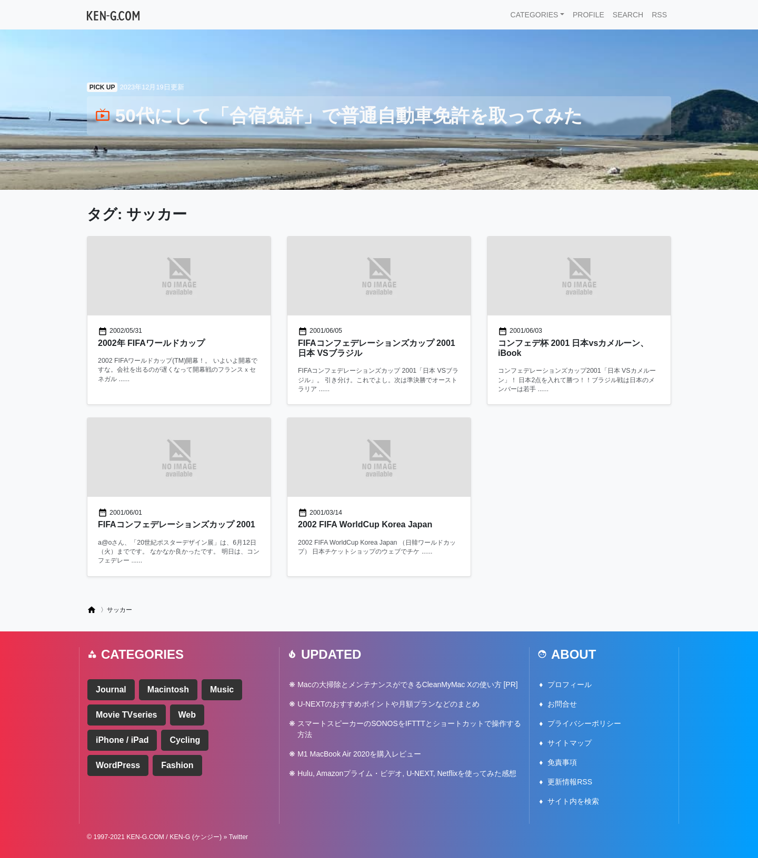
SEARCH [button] (628, 15)
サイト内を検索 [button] (573, 801)
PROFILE (588, 15)
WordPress (118, 765)
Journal (111, 689)
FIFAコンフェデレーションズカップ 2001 (176, 524)
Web (187, 714)
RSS (659, 15)
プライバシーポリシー (584, 723)
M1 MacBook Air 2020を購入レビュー (359, 754)
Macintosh (168, 689)
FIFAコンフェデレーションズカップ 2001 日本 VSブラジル (376, 348)
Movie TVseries (126, 714)
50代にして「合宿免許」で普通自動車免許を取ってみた (339, 115)
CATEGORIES (534, 15)
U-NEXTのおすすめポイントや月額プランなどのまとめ (388, 704)
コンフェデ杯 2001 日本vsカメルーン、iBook (573, 348)
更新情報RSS (569, 782)
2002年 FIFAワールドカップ (151, 343)
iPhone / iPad (122, 740)
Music (222, 689)
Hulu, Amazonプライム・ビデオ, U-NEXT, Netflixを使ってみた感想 (406, 773)
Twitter (238, 837)
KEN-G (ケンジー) (195, 837)
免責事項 (562, 762)
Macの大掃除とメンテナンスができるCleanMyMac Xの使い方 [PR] (407, 684)
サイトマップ (569, 743)
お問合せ (562, 704)
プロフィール (569, 684)
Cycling (184, 740)
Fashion (177, 765)
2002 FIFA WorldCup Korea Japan (365, 524)
